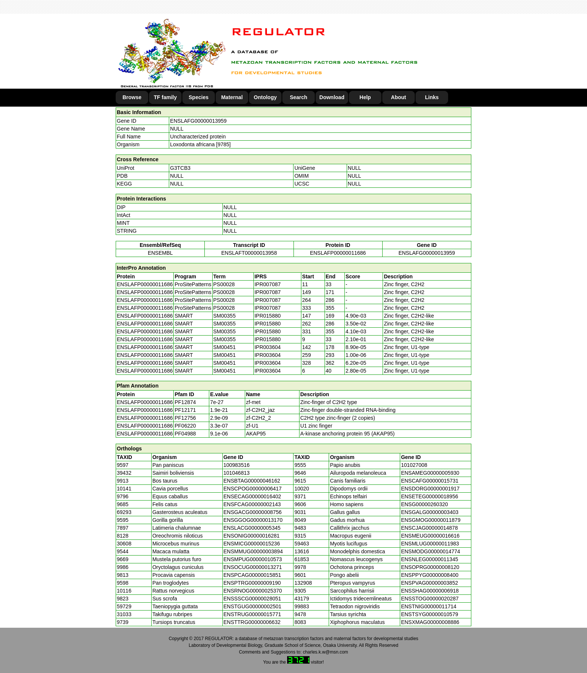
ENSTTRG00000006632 (252, 622)
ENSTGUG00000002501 (252, 606)
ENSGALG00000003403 (429, 512)
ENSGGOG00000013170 (253, 520)
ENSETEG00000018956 (429, 496)
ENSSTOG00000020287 (430, 599)
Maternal (232, 97)
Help (365, 97)
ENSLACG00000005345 (252, 528)
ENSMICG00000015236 (251, 544)
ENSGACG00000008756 (252, 512)
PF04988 (185, 434)
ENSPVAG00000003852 (429, 583)
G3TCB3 (180, 168)
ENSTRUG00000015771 (252, 614)
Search (298, 97)
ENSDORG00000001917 (430, 489)
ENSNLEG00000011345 (429, 559)
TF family (165, 97)
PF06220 (185, 426)
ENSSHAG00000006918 (430, 591)
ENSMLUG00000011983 (430, 544)
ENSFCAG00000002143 (252, 504)
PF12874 (185, 402)
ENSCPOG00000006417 (252, 489)
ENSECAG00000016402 (252, 496)
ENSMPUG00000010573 (252, 559)
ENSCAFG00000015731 (429, 481)
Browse (132, 97)
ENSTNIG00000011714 (428, 606)
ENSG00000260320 (424, 504)
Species (199, 97)
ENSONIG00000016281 (251, 536)
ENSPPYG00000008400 (429, 575)
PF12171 (185, 410)
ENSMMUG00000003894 (253, 551)
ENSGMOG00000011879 (430, 520)
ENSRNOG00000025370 (252, 591)
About (398, 97)
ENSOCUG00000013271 (252, 567)
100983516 (236, 465)
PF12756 (185, 418)
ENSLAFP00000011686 (338, 253)
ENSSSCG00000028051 (252, 599)
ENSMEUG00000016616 (430, 536)
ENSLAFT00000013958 (249, 253)
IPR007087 (268, 284)
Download (331, 97)
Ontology (265, 97)
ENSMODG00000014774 (430, 551)
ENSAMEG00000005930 (430, 473)
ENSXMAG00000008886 (430, 622)
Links (432, 97)
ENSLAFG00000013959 (198, 121)
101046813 (236, 473)
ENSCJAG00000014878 (429, 528)
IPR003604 (268, 347)
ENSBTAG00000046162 (251, 481)
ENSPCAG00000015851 (252, 575)
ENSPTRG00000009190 (252, 583)
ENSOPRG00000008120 (430, 567)
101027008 (414, 465)
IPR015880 (268, 316)
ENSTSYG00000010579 (429, 614)
